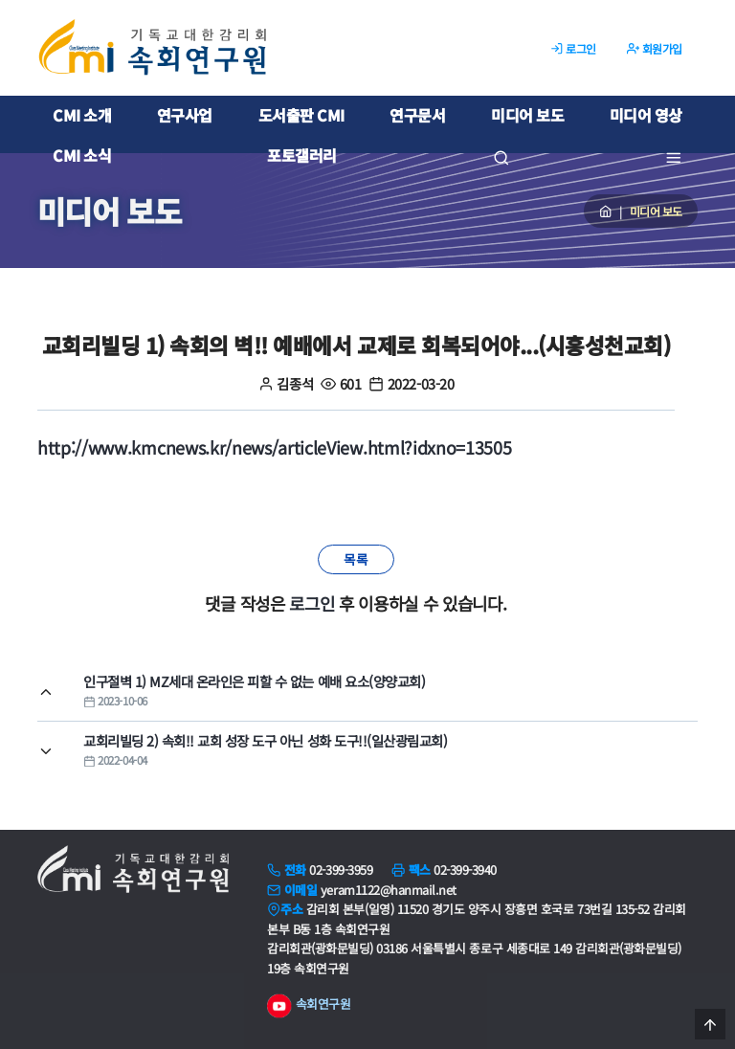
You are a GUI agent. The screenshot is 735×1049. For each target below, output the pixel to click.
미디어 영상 (646, 114)
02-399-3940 (465, 869)
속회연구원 (308, 1005)
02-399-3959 (340, 869)
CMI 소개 (82, 114)
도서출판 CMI (301, 114)
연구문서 (417, 114)
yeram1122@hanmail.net (389, 890)
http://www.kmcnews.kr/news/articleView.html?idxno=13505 (274, 447)
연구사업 (184, 114)
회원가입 (654, 48)
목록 (356, 559)
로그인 (573, 48)
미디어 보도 (527, 114)
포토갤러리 (302, 155)
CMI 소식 (82, 155)
